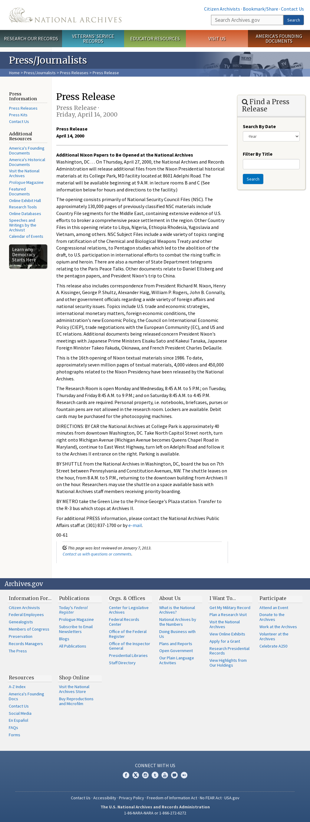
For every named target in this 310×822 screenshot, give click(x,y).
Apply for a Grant (224, 641)
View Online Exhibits (227, 634)
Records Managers (26, 643)
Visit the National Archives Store (74, 689)
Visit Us (217, 38)
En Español (18, 720)
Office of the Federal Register (128, 634)
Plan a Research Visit (228, 614)
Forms (14, 734)
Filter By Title (257, 154)
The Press (18, 651)
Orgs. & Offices (127, 598)
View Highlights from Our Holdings (228, 663)
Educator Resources (155, 38)
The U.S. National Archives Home (65, 15)
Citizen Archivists (222, 9)
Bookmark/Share (260, 9)
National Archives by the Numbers (177, 622)
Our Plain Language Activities (176, 660)
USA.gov (231, 797)
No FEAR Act (211, 797)
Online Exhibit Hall (25, 200)
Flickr (184, 775)
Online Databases (25, 213)
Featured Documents (19, 191)
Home (14, 72)
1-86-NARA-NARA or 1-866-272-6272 (155, 813)
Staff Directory (122, 662)
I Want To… (222, 598)
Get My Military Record (229, 607)
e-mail (135, 525)
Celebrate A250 (273, 646)
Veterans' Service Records (93, 38)
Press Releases (74, 72)
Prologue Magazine (76, 619)
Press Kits (18, 115)
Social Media (20, 713)
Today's (73, 610)
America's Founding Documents (279, 38)
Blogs (64, 638)
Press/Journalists (40, 72)
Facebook (126, 775)
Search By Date (259, 126)
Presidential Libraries (128, 655)
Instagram (145, 775)
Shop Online (74, 678)
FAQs (13, 727)
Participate (272, 598)
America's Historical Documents (27, 162)
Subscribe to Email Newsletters (76, 629)
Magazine (26, 182)
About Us (170, 598)
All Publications (72, 646)
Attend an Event (273, 607)
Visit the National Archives (24, 173)
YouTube (164, 775)
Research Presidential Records (229, 651)
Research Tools (23, 207)
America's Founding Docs (26, 696)
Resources (21, 678)
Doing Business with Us (177, 634)
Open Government (176, 650)
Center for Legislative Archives (129, 610)
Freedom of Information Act (172, 797)
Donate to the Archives (272, 617)
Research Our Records (31, 38)
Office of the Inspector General (129, 646)
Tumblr (155, 775)
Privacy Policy (131, 797)
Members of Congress (29, 629)
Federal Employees (26, 614)
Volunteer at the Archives (274, 636)
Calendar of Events (26, 236)
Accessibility (104, 797)
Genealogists (21, 622)
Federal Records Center (124, 622)
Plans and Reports (175, 643)
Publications (74, 598)
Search (293, 20)
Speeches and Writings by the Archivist (22, 225)
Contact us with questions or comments (97, 554)
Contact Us (292, 9)
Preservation (20, 636)
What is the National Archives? (177, 610)
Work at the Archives (278, 626)
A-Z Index (17, 686)
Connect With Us (155, 765)
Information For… (30, 598)
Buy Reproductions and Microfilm (76, 701)
